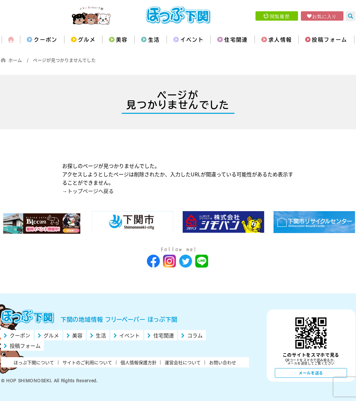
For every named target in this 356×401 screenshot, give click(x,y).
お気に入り (324, 16)
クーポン (46, 39)
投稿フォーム (329, 39)
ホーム (15, 60)
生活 (154, 39)
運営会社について (183, 362)
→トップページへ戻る (88, 191)
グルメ (87, 39)
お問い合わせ (222, 362)
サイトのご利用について (87, 362)
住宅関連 (236, 39)
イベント (192, 39)
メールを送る (311, 373)
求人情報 (280, 39)
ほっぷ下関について (34, 362)
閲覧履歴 (280, 16)
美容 (122, 39)
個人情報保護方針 (138, 362)
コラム (195, 335)
